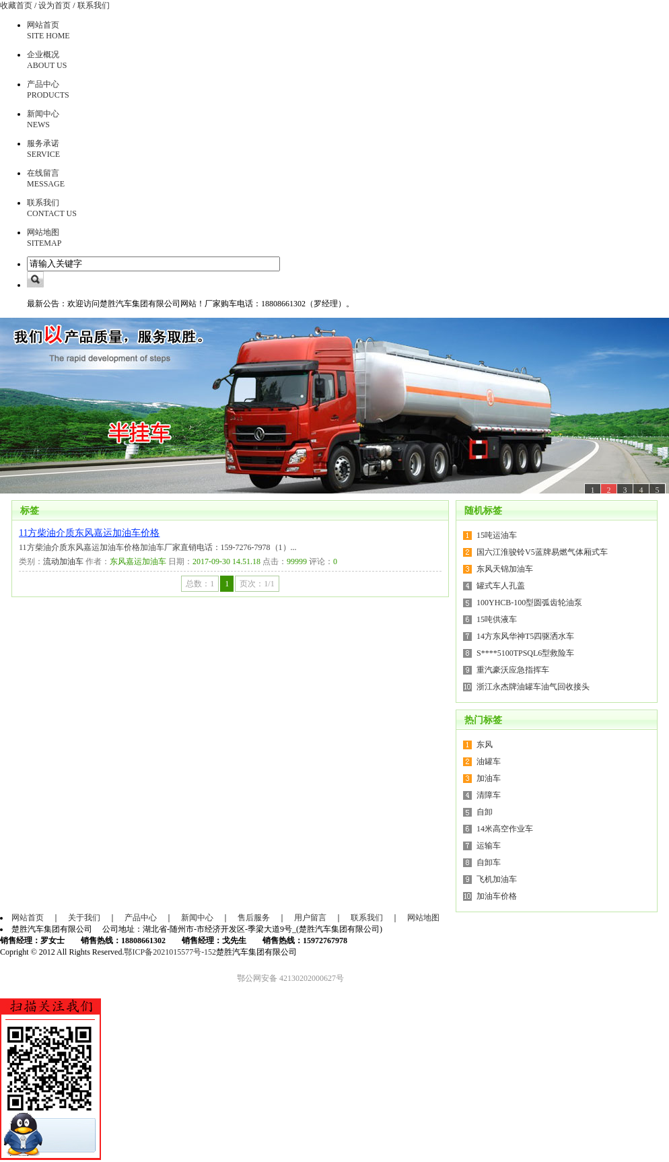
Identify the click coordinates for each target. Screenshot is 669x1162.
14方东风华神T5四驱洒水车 (525, 636)
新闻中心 (197, 917)
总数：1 (200, 583)
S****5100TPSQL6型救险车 (525, 653)
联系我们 (93, 5)
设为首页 (54, 5)
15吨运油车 (497, 535)
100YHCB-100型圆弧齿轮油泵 (529, 602)
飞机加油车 (497, 879)
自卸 (485, 812)
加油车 (489, 778)
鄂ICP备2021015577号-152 (170, 952)
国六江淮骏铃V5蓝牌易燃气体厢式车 (542, 552)
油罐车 (489, 761)
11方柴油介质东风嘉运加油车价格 (89, 533)
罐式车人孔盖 (501, 585)
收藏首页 (16, 5)
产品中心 (141, 917)
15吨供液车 (497, 619)
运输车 (489, 845)
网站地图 (423, 917)
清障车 (489, 795)
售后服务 (254, 917)
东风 (485, 744)
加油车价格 (497, 896)
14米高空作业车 (505, 828)
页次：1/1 (257, 583)
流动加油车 (63, 561)
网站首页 (27, 917)
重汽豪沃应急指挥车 (513, 670)
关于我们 (84, 917)
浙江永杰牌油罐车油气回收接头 (533, 686)
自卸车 (489, 862)
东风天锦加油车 (505, 569)
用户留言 (310, 917)
